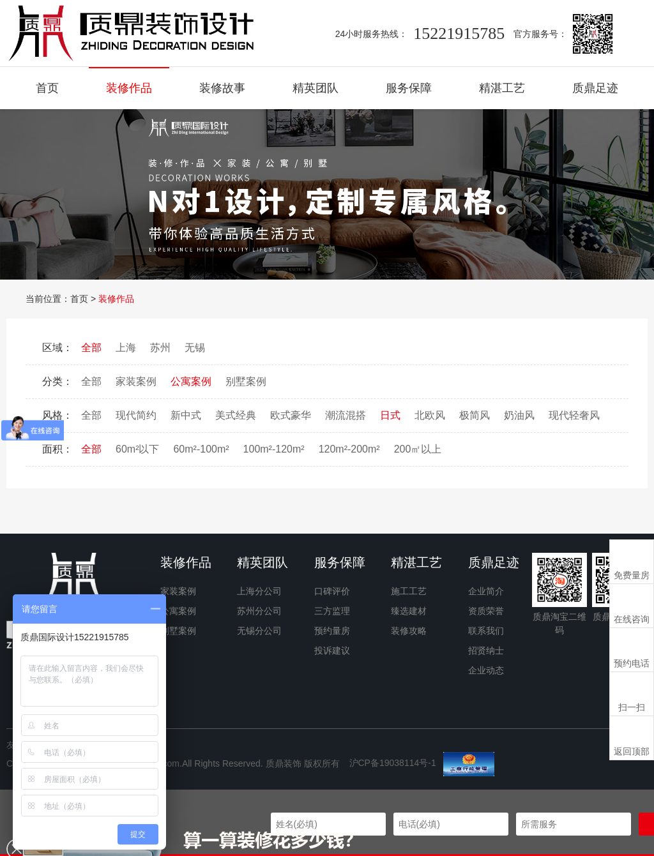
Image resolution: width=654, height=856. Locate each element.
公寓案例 (191, 381)
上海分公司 (259, 591)
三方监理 (332, 611)
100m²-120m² (274, 449)
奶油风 (519, 415)
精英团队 (315, 88)
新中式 (186, 415)
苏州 (160, 347)
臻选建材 (409, 611)
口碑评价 (332, 591)
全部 (91, 347)
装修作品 (129, 88)
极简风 (474, 415)
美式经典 (235, 415)
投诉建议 (332, 650)
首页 (47, 88)
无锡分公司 (259, 631)
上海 (126, 347)
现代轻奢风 (574, 415)
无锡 (195, 347)
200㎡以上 (418, 449)
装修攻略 (409, 631)
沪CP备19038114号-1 (392, 763)
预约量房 (332, 631)
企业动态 (486, 670)
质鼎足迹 (595, 88)
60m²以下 (137, 449)
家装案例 (136, 381)
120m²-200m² (349, 449)
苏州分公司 (259, 611)
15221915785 (459, 33)
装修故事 (222, 88)
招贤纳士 (486, 650)
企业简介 (486, 591)
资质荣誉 (486, 611)
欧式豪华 (290, 415)
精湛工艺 (502, 88)
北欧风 (429, 415)
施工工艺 (409, 591)
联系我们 (486, 631)
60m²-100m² (201, 449)
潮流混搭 (345, 415)
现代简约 (136, 415)
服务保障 (409, 88)
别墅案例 (245, 381)
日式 (390, 415)
